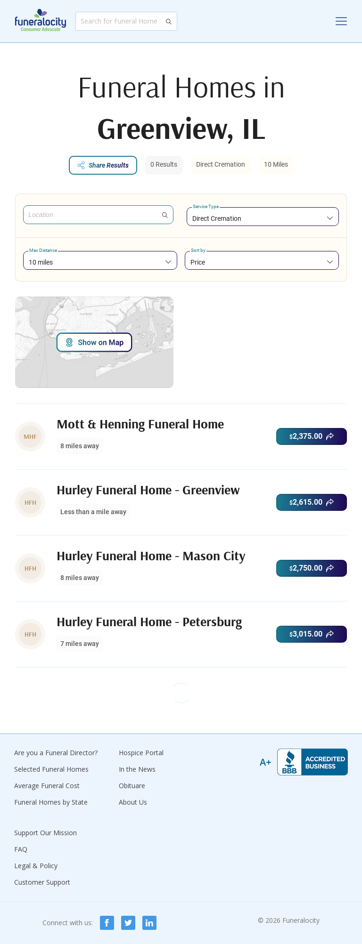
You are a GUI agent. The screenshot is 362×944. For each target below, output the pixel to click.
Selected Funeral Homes (51, 769)
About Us (133, 802)
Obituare (132, 785)
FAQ (20, 849)
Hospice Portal (141, 752)
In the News (137, 769)
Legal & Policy (36, 865)
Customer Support (42, 882)
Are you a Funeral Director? (56, 752)
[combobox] (262, 218)
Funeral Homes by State (51, 802)
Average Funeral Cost (47, 785)
